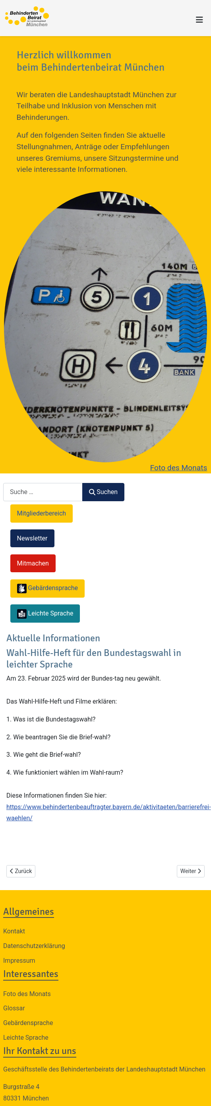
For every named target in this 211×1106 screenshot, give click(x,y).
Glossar (14, 1008)
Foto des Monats (178, 467)
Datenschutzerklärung (34, 946)
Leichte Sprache (25, 1037)
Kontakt (14, 931)
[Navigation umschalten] (199, 19)
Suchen (103, 492)
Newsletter (32, 538)
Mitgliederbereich (41, 513)
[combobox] (43, 492)
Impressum (19, 960)
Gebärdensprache (28, 1023)
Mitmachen (33, 563)
